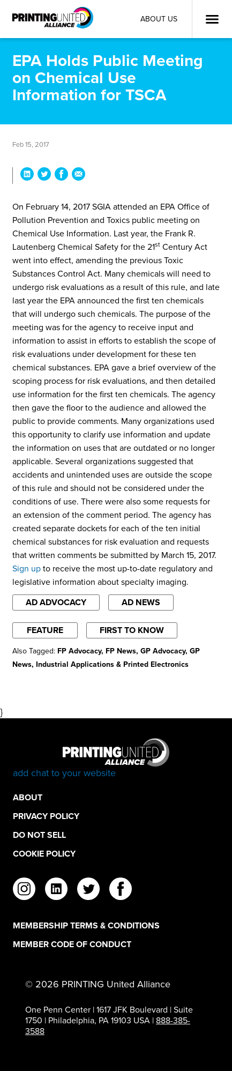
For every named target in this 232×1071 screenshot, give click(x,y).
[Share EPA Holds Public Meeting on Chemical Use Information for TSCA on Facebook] (61, 175)
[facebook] (120, 890)
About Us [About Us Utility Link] (158, 19)
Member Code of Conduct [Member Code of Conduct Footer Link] (72, 944)
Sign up (26, 568)
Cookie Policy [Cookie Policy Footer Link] (44, 853)
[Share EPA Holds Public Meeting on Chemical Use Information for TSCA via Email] (78, 175)
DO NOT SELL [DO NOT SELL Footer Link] (39, 835)
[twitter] (88, 890)
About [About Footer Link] (27, 797)
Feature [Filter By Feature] (45, 630)
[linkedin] (56, 890)
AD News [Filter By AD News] (141, 602)
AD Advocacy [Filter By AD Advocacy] (56, 602)
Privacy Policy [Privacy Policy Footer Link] (46, 816)
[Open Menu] (212, 19)
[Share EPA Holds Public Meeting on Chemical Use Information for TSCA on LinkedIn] (27, 175)
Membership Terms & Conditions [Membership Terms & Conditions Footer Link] (86, 925)
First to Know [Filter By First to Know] (132, 630)
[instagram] (24, 890)
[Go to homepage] (116, 758)
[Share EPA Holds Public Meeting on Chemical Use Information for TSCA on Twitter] (44, 175)
